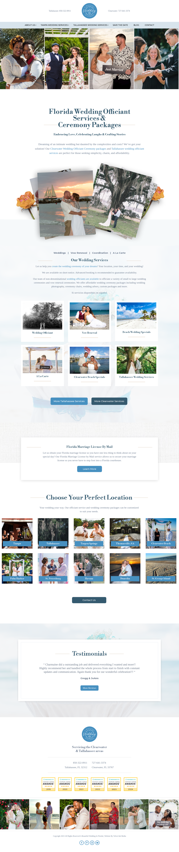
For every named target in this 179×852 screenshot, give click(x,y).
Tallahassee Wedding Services (90, 25)
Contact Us (89, 600)
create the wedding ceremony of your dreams (74, 266)
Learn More (89, 469)
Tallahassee (53, 543)
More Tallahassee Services (69, 401)
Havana (89, 578)
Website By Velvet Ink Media (115, 836)
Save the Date (120, 25)
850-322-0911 (65, 11)
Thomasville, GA (125, 543)
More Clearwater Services (109, 401)
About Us (30, 25)
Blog (136, 25)
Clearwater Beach (161, 543)
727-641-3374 (124, 11)
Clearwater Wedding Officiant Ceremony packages (78, 148)
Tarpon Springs (89, 543)
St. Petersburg (53, 578)
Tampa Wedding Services (54, 25)
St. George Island (161, 578)
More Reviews (89, 688)
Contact (149, 25)
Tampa (17, 543)
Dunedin (125, 578)
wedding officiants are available (83, 278)
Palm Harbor (17, 578)
